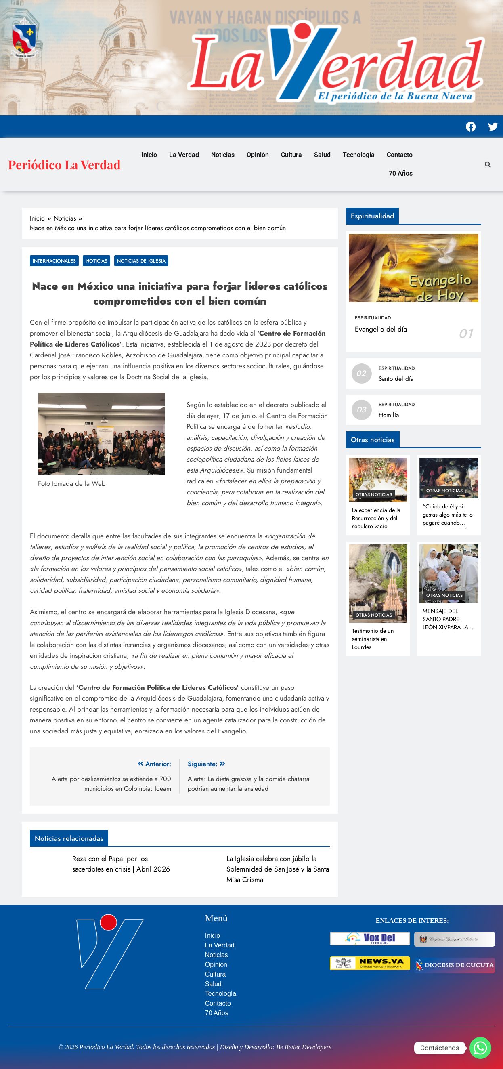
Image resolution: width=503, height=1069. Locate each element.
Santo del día (396, 378)
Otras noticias (374, 494)
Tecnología (359, 155)
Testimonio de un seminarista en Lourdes (373, 639)
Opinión (258, 155)
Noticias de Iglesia (141, 260)
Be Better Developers (303, 1047)
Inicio (149, 155)
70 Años (401, 173)
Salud (322, 155)
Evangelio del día (381, 329)
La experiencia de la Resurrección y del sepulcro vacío (376, 518)
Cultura (291, 155)
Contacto (400, 155)
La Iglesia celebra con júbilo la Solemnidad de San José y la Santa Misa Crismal (277, 869)
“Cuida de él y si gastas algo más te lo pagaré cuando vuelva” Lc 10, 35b (448, 518)
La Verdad (184, 155)
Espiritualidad (373, 317)
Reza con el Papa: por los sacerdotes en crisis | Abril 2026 (121, 863)
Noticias (223, 155)
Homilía (389, 415)
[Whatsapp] (480, 1048)
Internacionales (54, 260)
